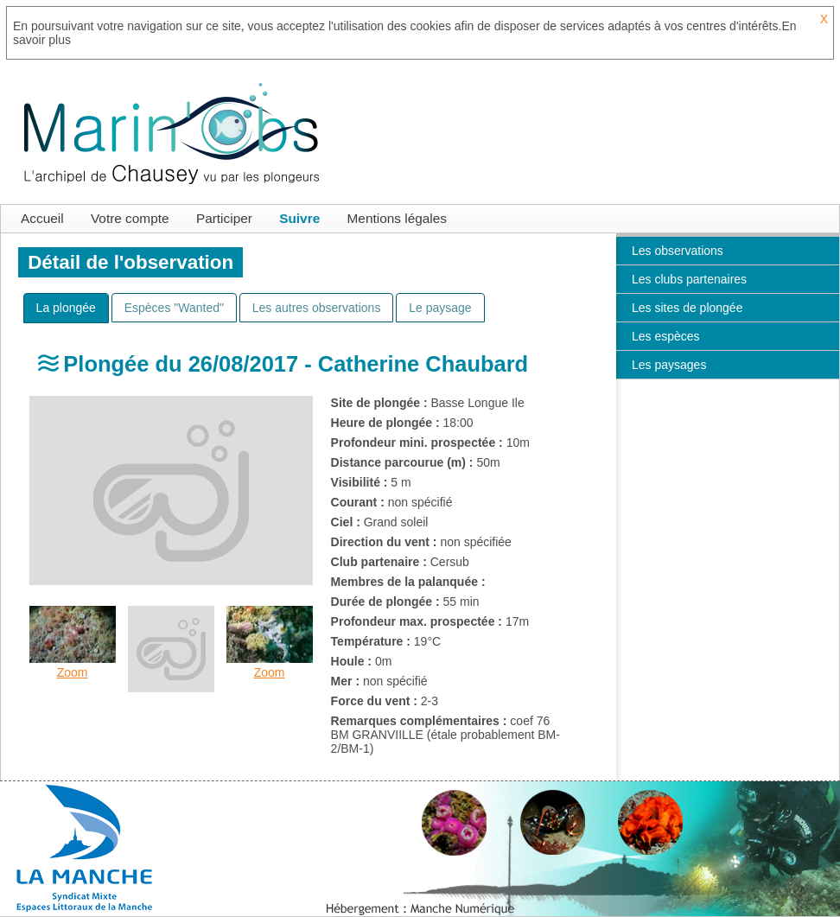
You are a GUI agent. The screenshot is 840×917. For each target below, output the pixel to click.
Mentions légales (397, 218)
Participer (224, 218)
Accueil (42, 218)
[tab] (66, 308)
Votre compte (130, 218)
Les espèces (666, 336)
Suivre (299, 218)
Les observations (677, 251)
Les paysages (669, 365)
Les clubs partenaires (689, 279)
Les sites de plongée (687, 308)
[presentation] (66, 308)
